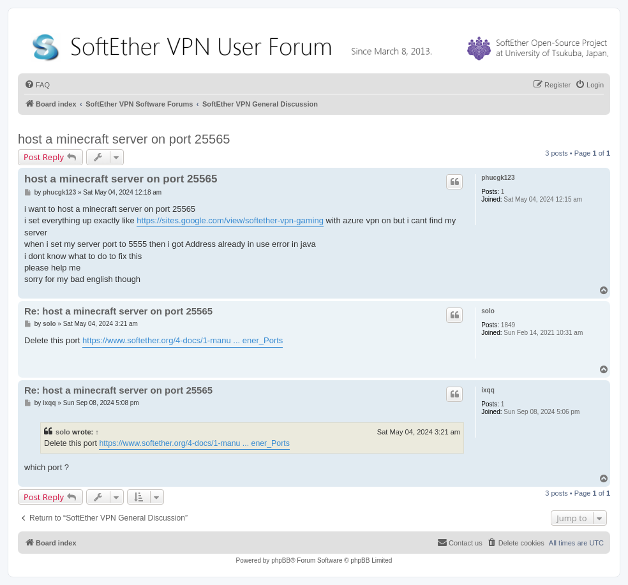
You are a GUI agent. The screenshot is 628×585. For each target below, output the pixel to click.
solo (488, 311)
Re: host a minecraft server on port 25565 (118, 311)
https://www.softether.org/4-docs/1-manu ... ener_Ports (182, 340)
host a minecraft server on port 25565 (124, 139)
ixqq (488, 390)
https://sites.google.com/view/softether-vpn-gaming (230, 220)
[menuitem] (37, 85)
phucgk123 (497, 177)
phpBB (280, 560)
